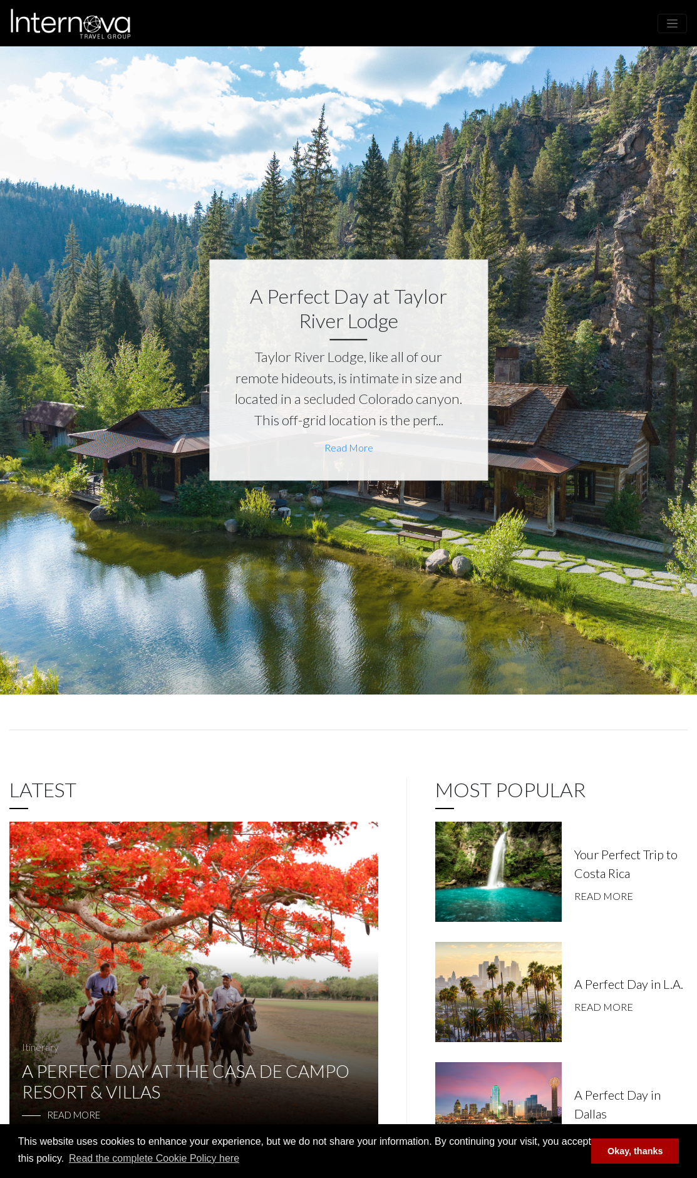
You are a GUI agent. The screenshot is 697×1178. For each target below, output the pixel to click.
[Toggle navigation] (672, 23)
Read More (348, 448)
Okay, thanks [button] (635, 1151)
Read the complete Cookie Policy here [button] (154, 1158)
